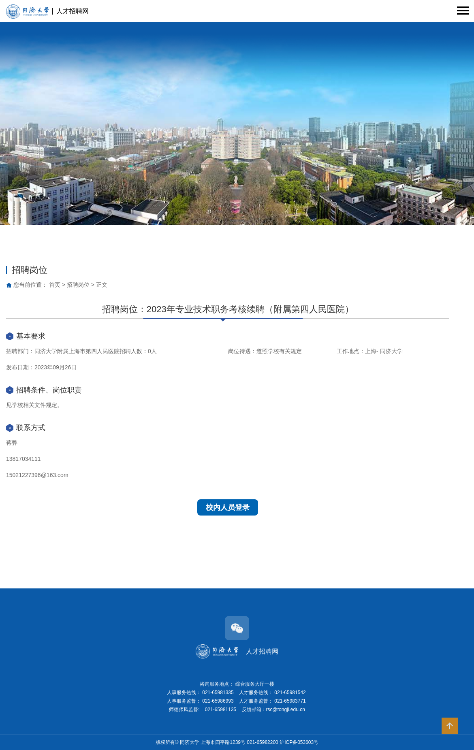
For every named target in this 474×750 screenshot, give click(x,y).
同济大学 (190, 742)
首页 (54, 284)
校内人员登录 (228, 507)
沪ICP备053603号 (299, 742)
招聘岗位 (78, 284)
